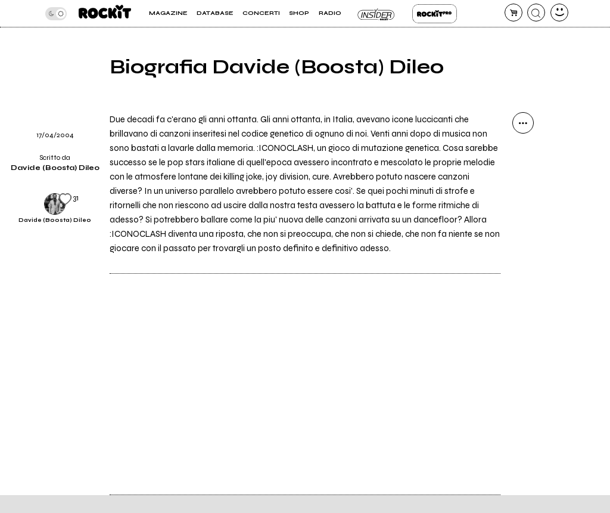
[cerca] (536, 12)
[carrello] (513, 12)
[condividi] (523, 123)
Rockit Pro (434, 13)
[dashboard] (559, 12)
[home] (105, 13)
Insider (376, 14)
